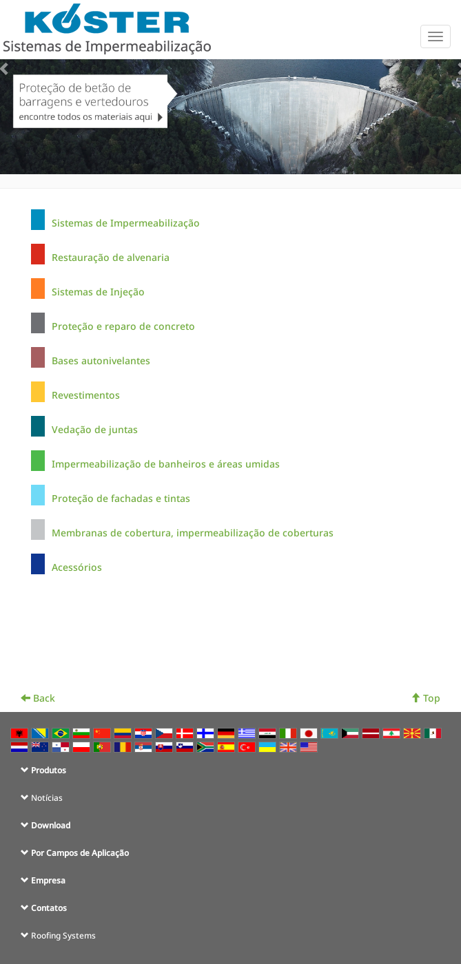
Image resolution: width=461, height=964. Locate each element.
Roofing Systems (63, 935)
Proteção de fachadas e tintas (121, 498)
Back (38, 697)
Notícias (47, 797)
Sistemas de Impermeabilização (126, 222)
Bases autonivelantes (101, 360)
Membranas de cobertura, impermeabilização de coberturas (193, 532)
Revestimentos (86, 394)
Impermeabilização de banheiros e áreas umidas (166, 463)
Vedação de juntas (95, 429)
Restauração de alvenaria (111, 257)
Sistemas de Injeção (98, 291)
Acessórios (77, 567)
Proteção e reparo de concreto (123, 326)
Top (425, 697)
